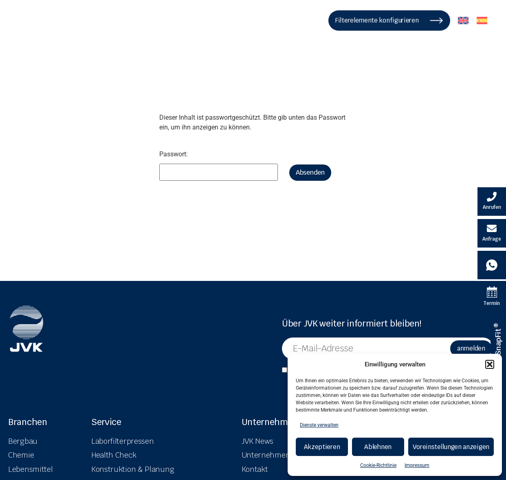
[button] (490, 364)
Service (106, 421)
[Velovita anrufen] (491, 201)
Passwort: (218, 166)
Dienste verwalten (319, 425)
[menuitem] (463, 17)
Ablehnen (378, 447)
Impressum (417, 465)
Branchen (27, 421)
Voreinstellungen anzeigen (451, 447)
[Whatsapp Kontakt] (491, 265)
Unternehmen (270, 421)
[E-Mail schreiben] (491, 233)
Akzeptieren (322, 447)
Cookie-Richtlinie (378, 465)
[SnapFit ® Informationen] (498, 339)
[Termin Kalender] (491, 297)
